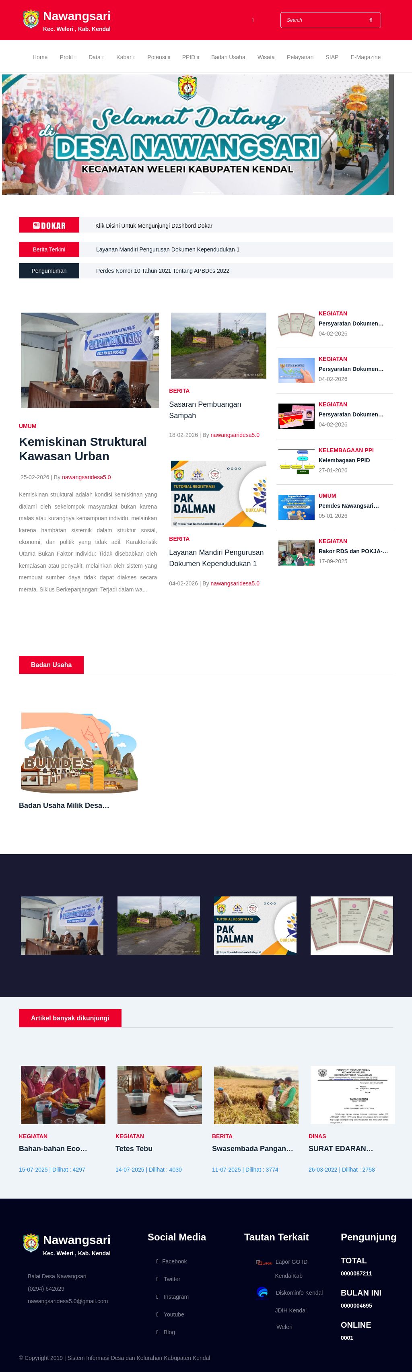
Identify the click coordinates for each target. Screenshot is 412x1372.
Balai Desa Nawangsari (57, 1276)
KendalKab (278, 1276)
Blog (166, 1332)
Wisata (266, 57)
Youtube (170, 1314)
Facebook (172, 1261)
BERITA (179, 390)
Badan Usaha (228, 57)
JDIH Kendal (280, 1310)
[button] (31, 134)
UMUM (28, 426)
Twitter (168, 1279)
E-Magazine (366, 57)
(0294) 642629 (46, 1288)
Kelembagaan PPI (346, 450)
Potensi (156, 57)
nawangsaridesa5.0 (86, 477)
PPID (189, 57)
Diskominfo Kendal (289, 1293)
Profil (66, 57)
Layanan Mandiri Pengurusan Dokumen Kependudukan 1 (167, 250)
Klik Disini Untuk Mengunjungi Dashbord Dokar (153, 225)
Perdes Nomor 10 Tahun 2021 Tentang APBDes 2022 (162, 271)
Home (40, 57)
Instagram (173, 1297)
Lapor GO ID (281, 1262)
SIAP (331, 57)
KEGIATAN (333, 313)
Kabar (123, 57)
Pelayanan (300, 57)
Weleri (273, 1327)
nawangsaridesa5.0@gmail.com (68, 1301)
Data (95, 57)
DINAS (317, 1136)
